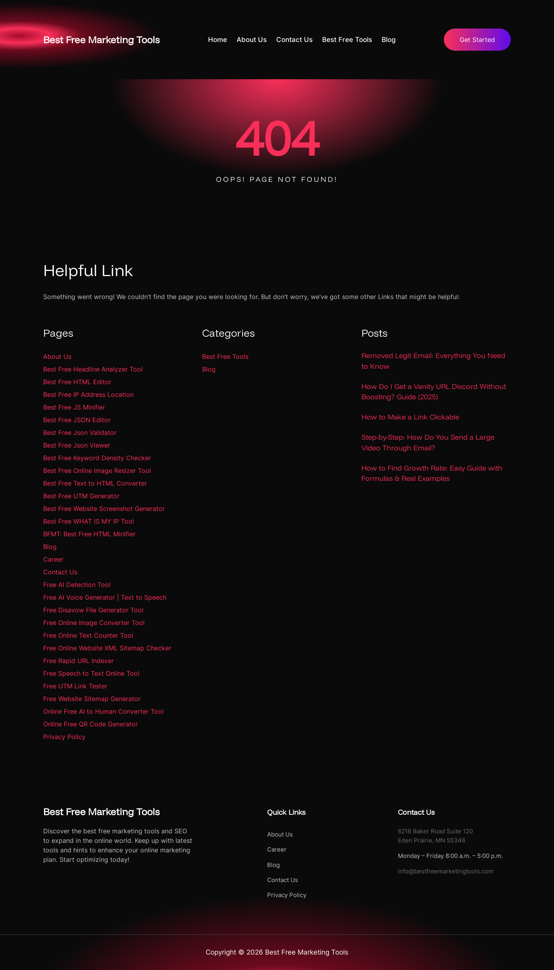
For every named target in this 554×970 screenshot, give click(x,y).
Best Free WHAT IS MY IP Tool (88, 521)
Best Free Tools (225, 356)
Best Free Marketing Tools (102, 39)
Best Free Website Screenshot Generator (104, 509)
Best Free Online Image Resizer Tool (97, 471)
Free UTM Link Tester (75, 686)
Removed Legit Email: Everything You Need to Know (433, 360)
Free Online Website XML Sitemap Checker (107, 648)
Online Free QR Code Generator (90, 724)
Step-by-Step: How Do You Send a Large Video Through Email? (428, 442)
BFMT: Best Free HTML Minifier (89, 534)
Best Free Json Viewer (76, 445)
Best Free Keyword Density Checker (97, 458)
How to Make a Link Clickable (410, 417)
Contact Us (60, 572)
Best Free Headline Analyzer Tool (93, 369)
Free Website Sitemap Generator (92, 699)
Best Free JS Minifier (74, 407)
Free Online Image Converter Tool (94, 623)
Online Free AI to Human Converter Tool (103, 711)
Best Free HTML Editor (77, 382)
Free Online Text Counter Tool (88, 635)
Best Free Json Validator (80, 432)
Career (53, 559)
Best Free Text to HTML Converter (95, 483)
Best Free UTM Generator (81, 496)
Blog (50, 547)
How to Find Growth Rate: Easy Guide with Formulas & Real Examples (431, 473)
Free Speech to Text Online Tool (91, 673)
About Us (57, 356)
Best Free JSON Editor (77, 420)
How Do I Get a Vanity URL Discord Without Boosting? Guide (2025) (433, 391)
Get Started (476, 40)
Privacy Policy (64, 737)
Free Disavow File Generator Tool (93, 610)
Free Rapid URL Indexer (78, 661)
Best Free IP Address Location (88, 394)
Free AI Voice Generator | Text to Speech (104, 597)
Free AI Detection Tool (77, 585)
